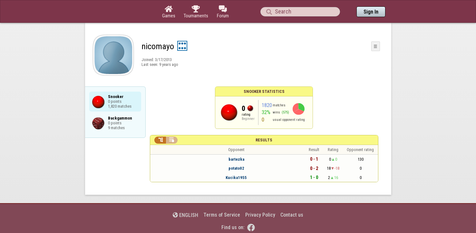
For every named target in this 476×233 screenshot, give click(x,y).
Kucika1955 (236, 177)
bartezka (236, 159)
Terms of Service (221, 215)
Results (264, 140)
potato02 (236, 168)
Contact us (291, 215)
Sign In (371, 12)
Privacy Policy (260, 215)
